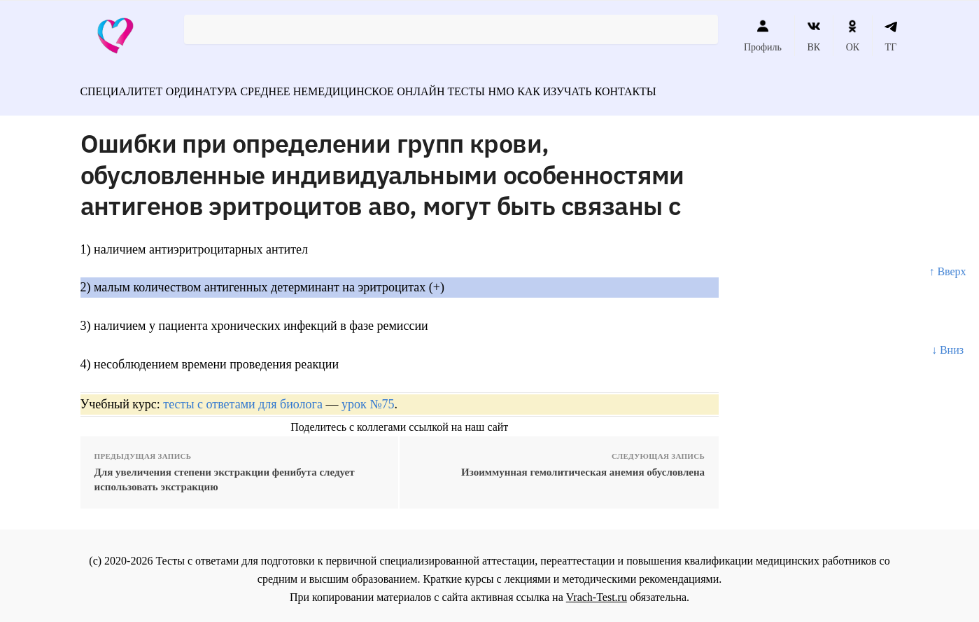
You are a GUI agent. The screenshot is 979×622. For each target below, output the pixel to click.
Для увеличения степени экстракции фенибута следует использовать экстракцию (224, 473)
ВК (813, 36)
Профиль (763, 36)
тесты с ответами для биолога (243, 398)
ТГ (891, 36)
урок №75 (367, 398)
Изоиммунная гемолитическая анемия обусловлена (583, 465)
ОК (852, 36)
